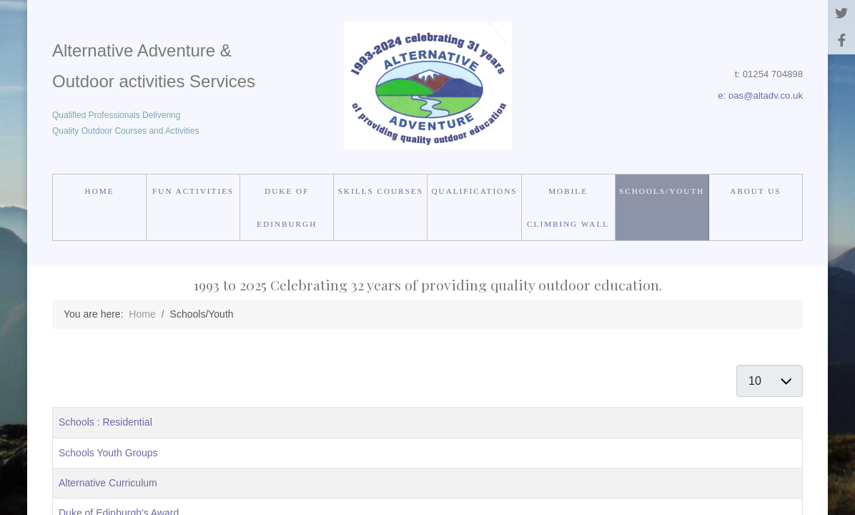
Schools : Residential (105, 422)
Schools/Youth (661, 191)
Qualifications (475, 191)
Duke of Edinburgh (287, 207)
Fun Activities (193, 191)
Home (99, 191)
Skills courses (380, 191)
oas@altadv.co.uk (765, 95)
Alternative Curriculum (108, 483)
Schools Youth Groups (108, 452)
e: (723, 95)
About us (755, 191)
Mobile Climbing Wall (568, 207)
